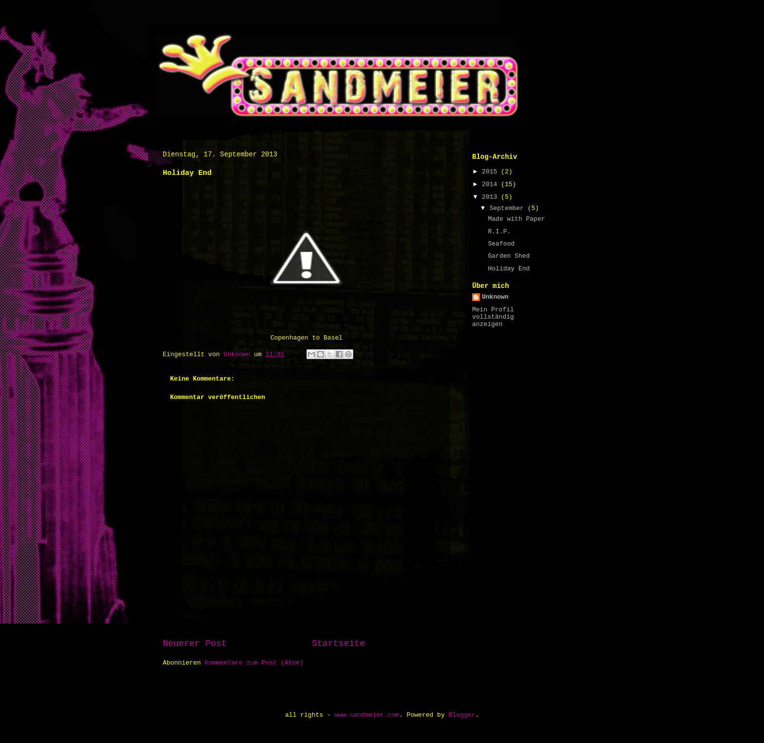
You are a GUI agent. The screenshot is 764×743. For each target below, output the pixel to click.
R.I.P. (499, 231)
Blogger (462, 715)
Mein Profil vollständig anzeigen (493, 317)
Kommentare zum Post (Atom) (254, 663)
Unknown (495, 297)
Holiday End (509, 268)
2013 (491, 197)
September (509, 208)
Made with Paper (516, 219)
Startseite (338, 643)
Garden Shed (509, 256)
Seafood (501, 244)
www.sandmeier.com (366, 715)
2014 (491, 184)
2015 (491, 171)
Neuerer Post (195, 643)
